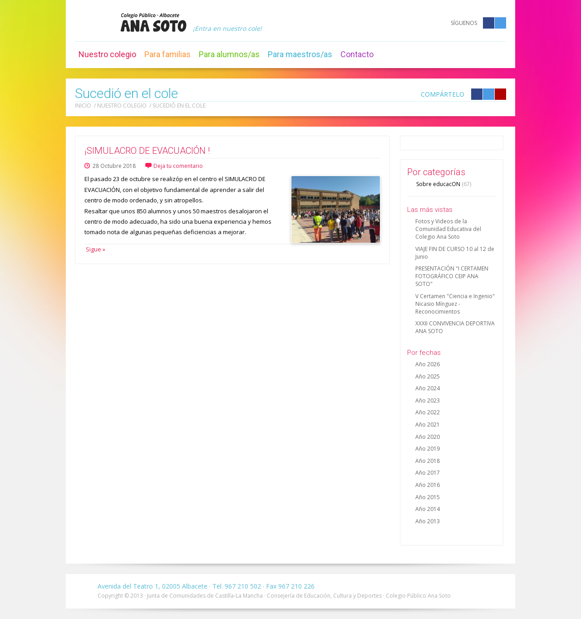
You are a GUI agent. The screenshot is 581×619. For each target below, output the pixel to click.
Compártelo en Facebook (477, 94)
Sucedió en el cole (179, 105)
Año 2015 (427, 497)
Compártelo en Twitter (488, 94)
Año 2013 (427, 521)
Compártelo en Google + (500, 94)
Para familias (167, 54)
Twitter (500, 23)
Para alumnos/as (229, 54)
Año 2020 (427, 437)
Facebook (488, 23)
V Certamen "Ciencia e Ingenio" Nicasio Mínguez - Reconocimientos (455, 303)
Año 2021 (427, 424)
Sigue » (94, 249)
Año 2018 (427, 461)
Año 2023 (427, 400)
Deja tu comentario (178, 166)
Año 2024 (427, 388)
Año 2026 (427, 364)
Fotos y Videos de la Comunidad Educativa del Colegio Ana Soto (448, 229)
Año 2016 (427, 485)
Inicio (83, 105)
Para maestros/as (300, 54)
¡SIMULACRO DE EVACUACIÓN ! (147, 150)
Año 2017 (427, 473)
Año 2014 (427, 509)
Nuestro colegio (107, 54)
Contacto (357, 54)
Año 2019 (427, 448)
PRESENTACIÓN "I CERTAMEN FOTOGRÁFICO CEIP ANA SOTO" (451, 276)
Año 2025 (427, 376)
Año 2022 (427, 412)
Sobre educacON (443, 184)
